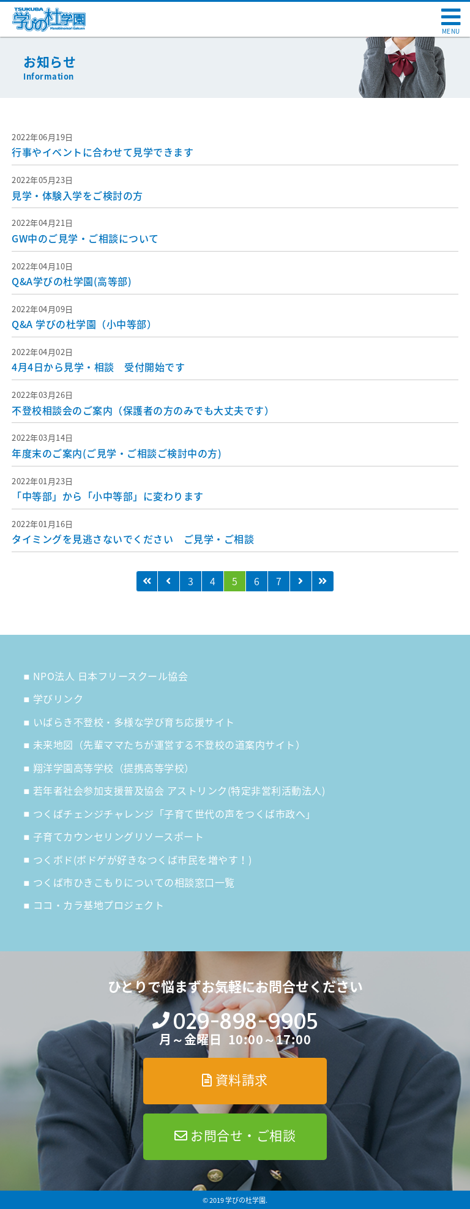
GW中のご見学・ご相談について (85, 238)
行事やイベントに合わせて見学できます (102, 151)
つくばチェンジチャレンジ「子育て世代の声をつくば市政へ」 (174, 813)
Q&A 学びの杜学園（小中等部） (84, 323)
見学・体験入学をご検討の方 (77, 195)
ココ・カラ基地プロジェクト (99, 904)
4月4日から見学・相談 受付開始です (98, 366)
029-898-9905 (245, 1021)
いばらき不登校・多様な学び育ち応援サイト (134, 721)
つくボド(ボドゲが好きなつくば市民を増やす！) (142, 859)
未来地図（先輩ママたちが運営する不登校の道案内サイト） (169, 744)
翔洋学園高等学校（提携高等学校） (114, 767)
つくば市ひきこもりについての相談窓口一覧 (134, 882)
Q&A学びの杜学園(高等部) (72, 281)
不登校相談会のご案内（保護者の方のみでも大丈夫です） (143, 410)
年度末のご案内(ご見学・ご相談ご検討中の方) (117, 453)
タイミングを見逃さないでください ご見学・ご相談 (133, 538)
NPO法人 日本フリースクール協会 (110, 675)
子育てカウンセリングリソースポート (118, 836)
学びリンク (58, 698)
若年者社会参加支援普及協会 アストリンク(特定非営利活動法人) (179, 790)
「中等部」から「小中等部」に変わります (108, 495)
